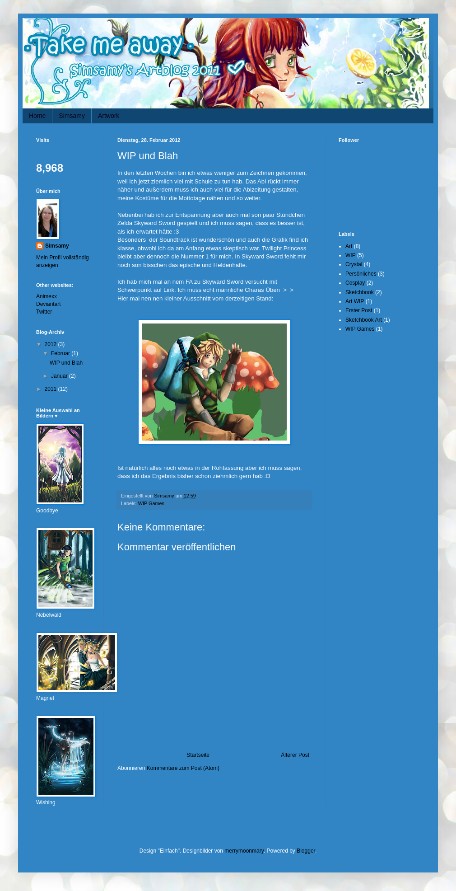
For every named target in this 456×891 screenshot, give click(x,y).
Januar (60, 376)
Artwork (108, 115)
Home (37, 115)
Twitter (44, 312)
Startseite (197, 755)
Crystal (353, 264)
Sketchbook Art (363, 320)
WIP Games (151, 503)
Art (348, 246)
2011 (51, 389)
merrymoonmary (243, 851)
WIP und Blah (66, 363)
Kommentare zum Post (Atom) (183, 768)
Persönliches (361, 274)
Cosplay (355, 283)
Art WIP (354, 301)
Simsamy (72, 115)
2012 (51, 344)
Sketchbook (359, 292)
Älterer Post (295, 755)
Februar (61, 353)
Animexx (46, 296)
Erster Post (358, 310)
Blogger (306, 851)
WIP (350, 255)
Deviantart (48, 304)
